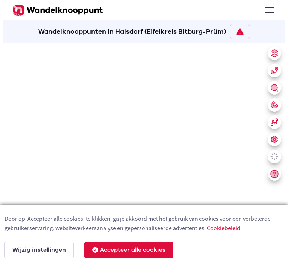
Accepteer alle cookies (128, 250)
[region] (144, 155)
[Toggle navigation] (269, 10)
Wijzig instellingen (39, 250)
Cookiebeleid (223, 228)
